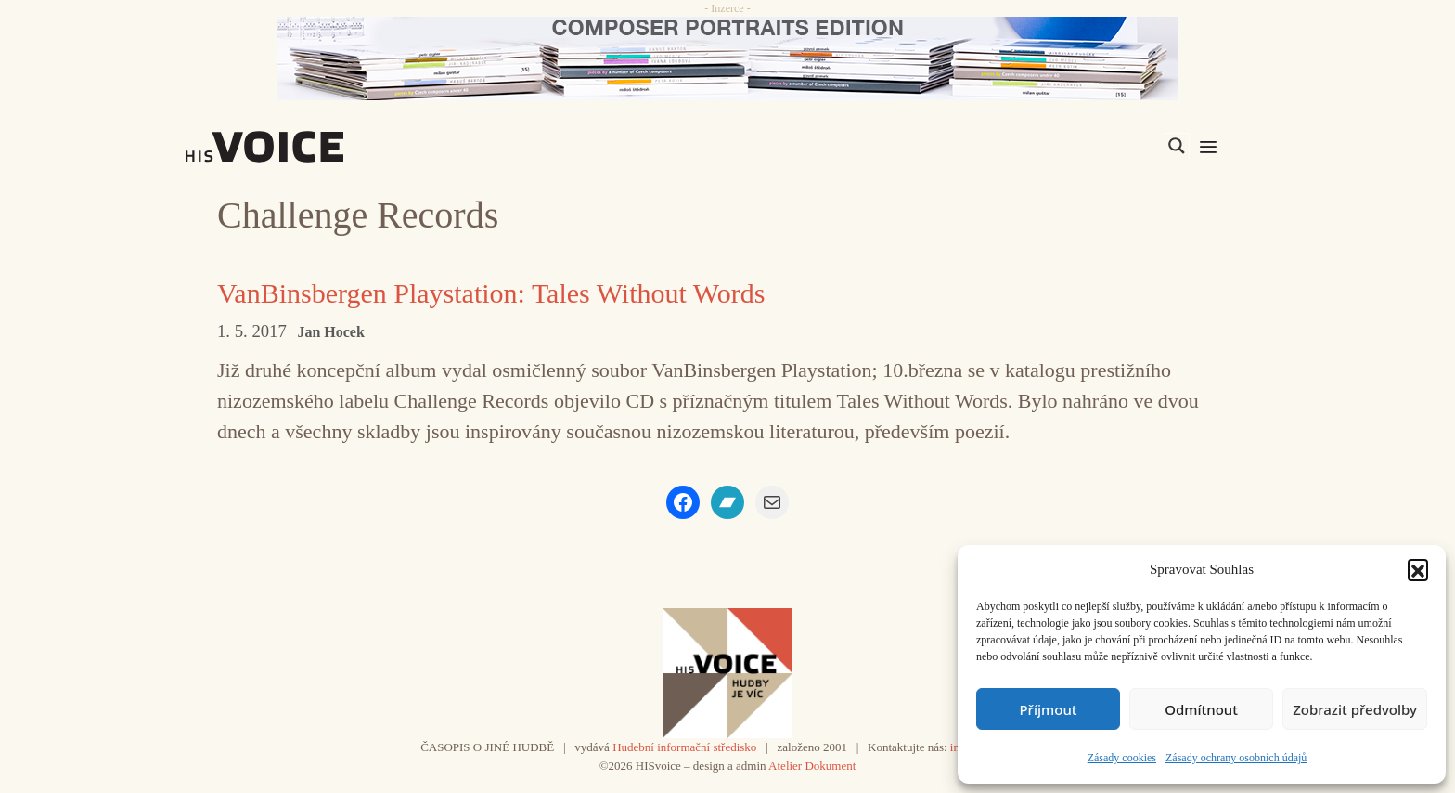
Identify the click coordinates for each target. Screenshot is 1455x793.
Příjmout (1047, 709)
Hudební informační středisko (684, 747)
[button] (1418, 569)
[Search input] (1088, 146)
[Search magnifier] (1177, 146)
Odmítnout (1201, 709)
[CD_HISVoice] (727, 58)
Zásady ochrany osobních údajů (1236, 757)
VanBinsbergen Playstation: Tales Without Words (491, 293)
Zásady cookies (1122, 757)
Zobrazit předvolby (1355, 709)
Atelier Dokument (812, 766)
